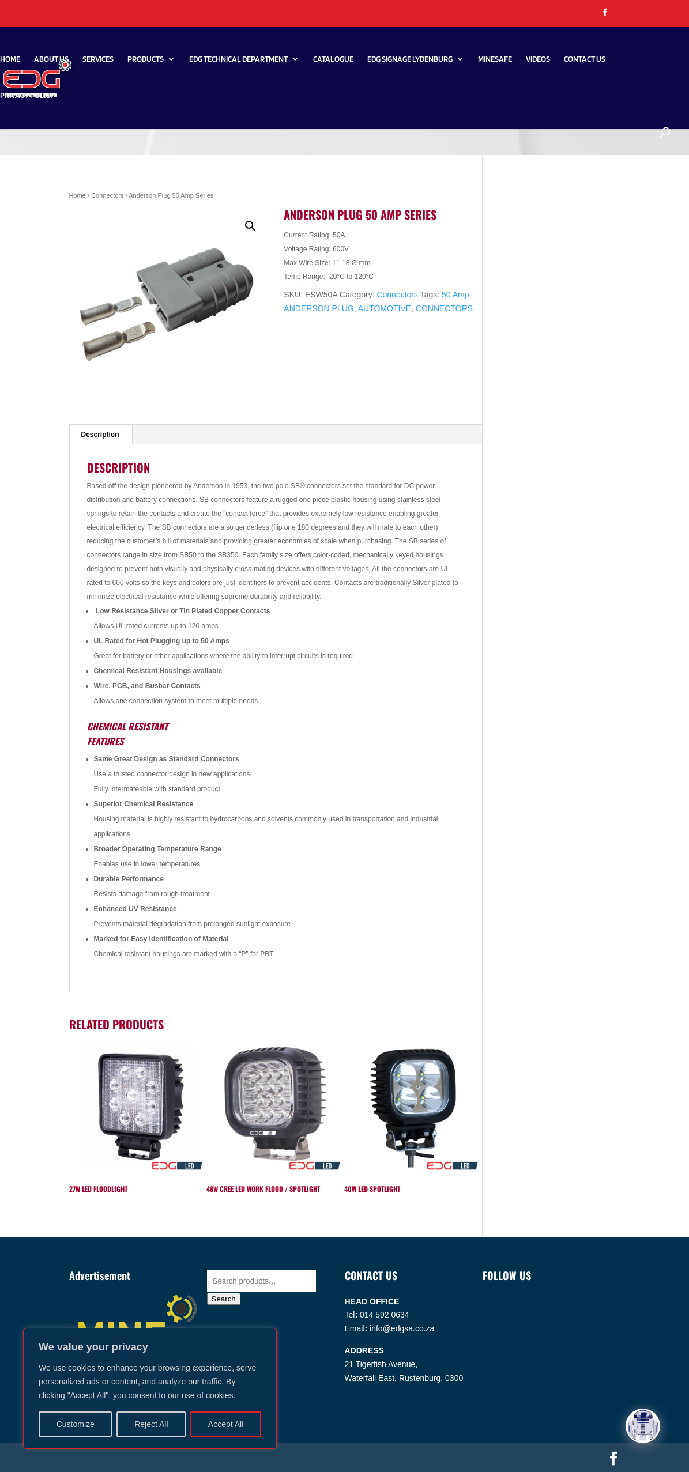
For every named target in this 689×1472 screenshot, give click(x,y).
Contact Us (584, 59)
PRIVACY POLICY (27, 95)
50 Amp (455, 294)
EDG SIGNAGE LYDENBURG (410, 59)
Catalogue (333, 59)
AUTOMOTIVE (384, 308)
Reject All (151, 1424)
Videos (538, 59)
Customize (76, 1424)
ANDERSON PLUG (318, 308)
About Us (51, 59)
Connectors (107, 195)
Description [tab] (100, 435)
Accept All (225, 1424)
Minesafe (495, 59)
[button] (250, 226)
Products (145, 59)
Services (98, 59)
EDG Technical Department (238, 59)
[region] (150, 1388)
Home (10, 59)
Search (224, 1298)
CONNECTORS (444, 308)
